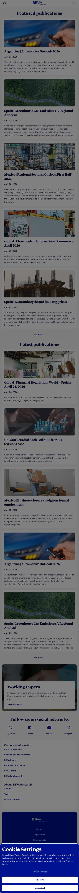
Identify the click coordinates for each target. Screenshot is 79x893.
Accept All (40, 888)
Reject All (40, 880)
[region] (39, 868)
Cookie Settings (40, 872)
